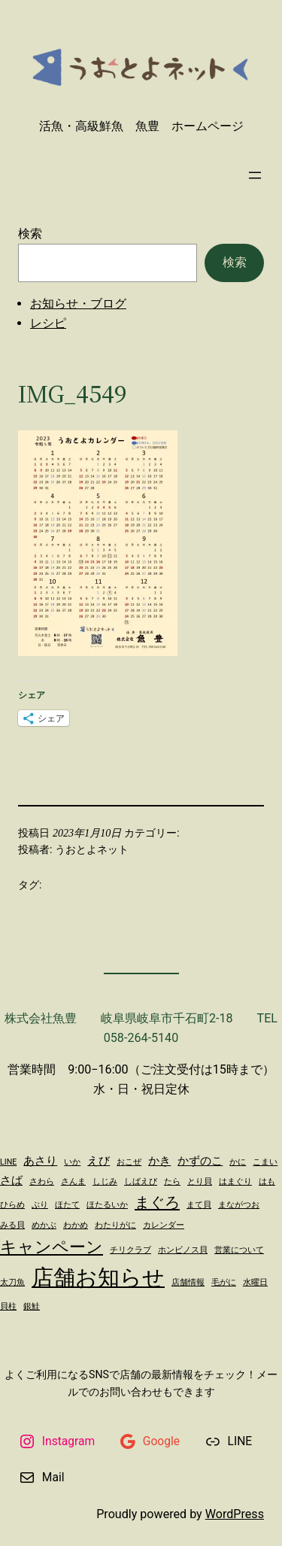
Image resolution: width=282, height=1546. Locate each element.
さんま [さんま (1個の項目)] (73, 1181)
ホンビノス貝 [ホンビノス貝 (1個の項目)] (183, 1250)
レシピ (48, 323)
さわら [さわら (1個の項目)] (41, 1181)
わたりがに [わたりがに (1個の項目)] (115, 1225)
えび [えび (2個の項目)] (98, 1161)
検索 (30, 233)
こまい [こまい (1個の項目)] (265, 1162)
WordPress (234, 1514)
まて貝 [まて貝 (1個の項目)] (198, 1205)
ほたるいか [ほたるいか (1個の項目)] (107, 1205)
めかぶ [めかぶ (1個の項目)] (44, 1225)
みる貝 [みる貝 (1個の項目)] (12, 1225)
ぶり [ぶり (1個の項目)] (40, 1205)
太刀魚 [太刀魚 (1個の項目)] (12, 1282)
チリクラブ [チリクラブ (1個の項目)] (130, 1250)
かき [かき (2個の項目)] (159, 1161)
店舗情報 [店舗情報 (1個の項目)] (188, 1282)
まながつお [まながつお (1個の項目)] (238, 1205)
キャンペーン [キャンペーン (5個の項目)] (51, 1246)
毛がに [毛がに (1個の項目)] (223, 1282)
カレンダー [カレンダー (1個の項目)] (163, 1225)
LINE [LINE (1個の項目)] (8, 1162)
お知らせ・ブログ (78, 303)
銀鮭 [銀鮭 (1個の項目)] (31, 1306)
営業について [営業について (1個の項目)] (239, 1250)
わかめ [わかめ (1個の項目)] (75, 1225)
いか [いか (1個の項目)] (72, 1162)
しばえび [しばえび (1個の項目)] (140, 1181)
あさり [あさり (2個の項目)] (40, 1161)
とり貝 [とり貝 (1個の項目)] (199, 1181)
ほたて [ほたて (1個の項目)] (67, 1205)
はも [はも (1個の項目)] (267, 1181)
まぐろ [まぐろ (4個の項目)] (157, 1202)
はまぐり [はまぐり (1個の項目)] (235, 1181)
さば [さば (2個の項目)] (11, 1180)
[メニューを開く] (255, 175)
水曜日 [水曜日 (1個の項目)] (255, 1282)
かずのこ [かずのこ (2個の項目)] (200, 1161)
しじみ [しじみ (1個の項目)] (104, 1181)
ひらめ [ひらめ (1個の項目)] (12, 1205)
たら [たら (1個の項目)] (172, 1181)
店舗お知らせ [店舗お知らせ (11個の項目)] (98, 1277)
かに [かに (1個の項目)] (237, 1162)
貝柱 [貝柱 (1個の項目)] (8, 1306)
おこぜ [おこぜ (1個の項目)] (129, 1162)
